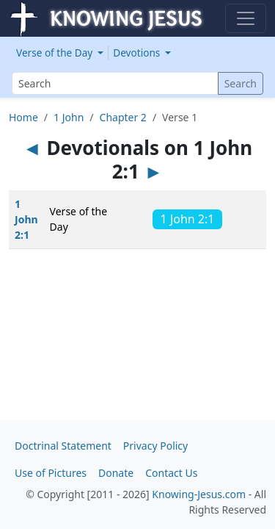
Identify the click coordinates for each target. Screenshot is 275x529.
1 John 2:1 (26, 219)
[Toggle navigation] (245, 18)
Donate (115, 473)
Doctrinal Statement (63, 446)
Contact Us (171, 473)
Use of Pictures (51, 473)
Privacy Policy (155, 446)
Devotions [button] (138, 53)
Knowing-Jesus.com (199, 494)
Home (23, 117)
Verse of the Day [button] (55, 53)
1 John (69, 117)
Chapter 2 (123, 117)
